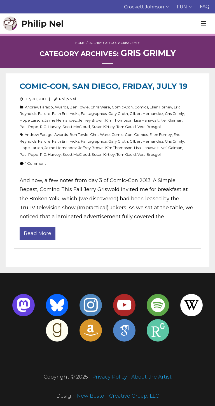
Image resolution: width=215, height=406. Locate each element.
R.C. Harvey (50, 126)
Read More (37, 233)
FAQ (204, 6)
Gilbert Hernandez (146, 113)
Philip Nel (67, 99)
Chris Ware (100, 107)
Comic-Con (122, 107)
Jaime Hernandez (61, 120)
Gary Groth (118, 113)
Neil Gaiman (171, 120)
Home (80, 43)
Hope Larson (31, 120)
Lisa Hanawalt (146, 120)
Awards (61, 107)
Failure (44, 113)
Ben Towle (79, 107)
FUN (182, 7)
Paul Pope (29, 126)
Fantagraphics (94, 113)
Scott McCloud (76, 126)
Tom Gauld (126, 126)
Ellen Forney (161, 107)
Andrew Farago (39, 107)
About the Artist (151, 377)
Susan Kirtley (103, 126)
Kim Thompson (118, 120)
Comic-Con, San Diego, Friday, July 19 (104, 86)
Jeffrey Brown (91, 120)
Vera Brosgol (149, 126)
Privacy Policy (109, 377)
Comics (141, 107)
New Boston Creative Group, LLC (118, 396)
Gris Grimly (174, 113)
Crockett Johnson (144, 7)
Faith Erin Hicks (65, 113)
